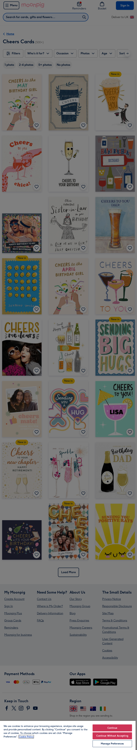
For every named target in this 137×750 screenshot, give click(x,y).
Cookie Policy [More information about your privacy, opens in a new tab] (26, 736)
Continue (112, 728)
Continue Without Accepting (112, 735)
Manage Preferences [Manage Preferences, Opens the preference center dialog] (112, 743)
